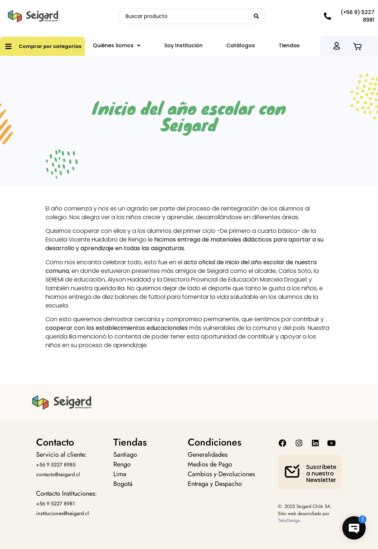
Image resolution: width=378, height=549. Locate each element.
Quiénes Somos (116, 45)
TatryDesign (289, 520)
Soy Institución (183, 45)
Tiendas (289, 45)
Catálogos (240, 45)
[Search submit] (256, 16)
